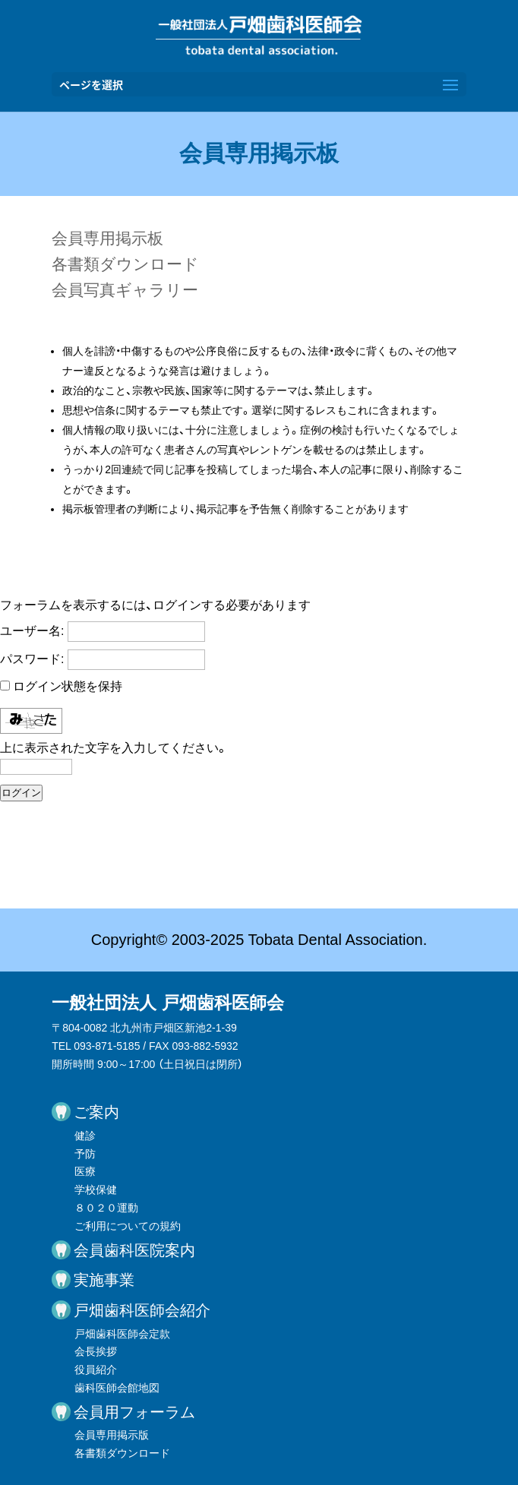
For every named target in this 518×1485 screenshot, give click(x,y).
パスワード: (32, 658)
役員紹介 (95, 1369)
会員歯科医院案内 (134, 1250)
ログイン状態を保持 (67, 686)
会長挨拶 (95, 1351)
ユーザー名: (32, 630)
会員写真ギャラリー (125, 290)
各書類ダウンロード (125, 264)
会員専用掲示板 (107, 238)
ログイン (21, 792)
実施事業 (104, 1280)
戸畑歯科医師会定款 (122, 1334)
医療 (85, 1171)
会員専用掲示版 (111, 1435)
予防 (85, 1154)
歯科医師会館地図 (117, 1388)
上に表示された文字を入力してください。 (114, 747)
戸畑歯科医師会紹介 (142, 1310)
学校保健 (95, 1189)
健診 (85, 1136)
